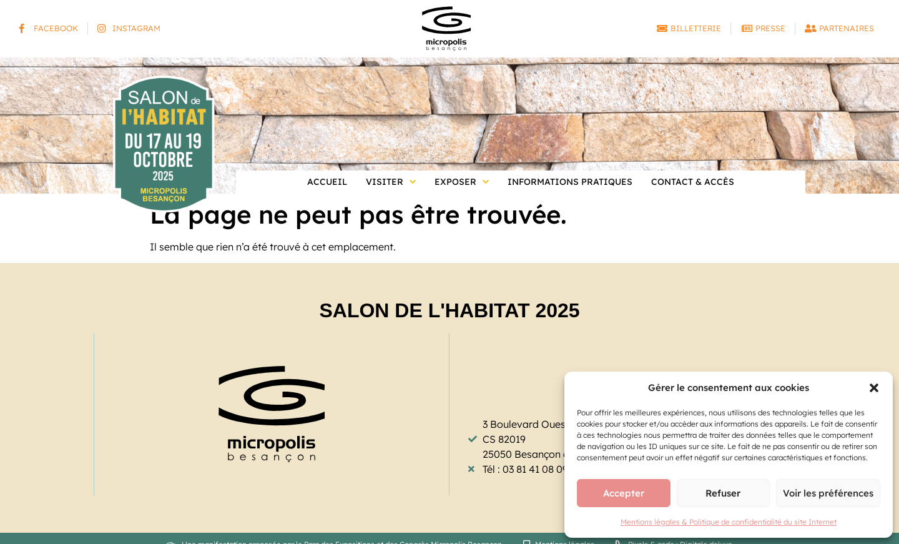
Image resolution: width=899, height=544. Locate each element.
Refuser (722, 493)
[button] (874, 388)
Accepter (623, 493)
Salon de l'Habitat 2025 (449, 310)
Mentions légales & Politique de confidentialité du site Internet (729, 522)
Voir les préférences (828, 493)
